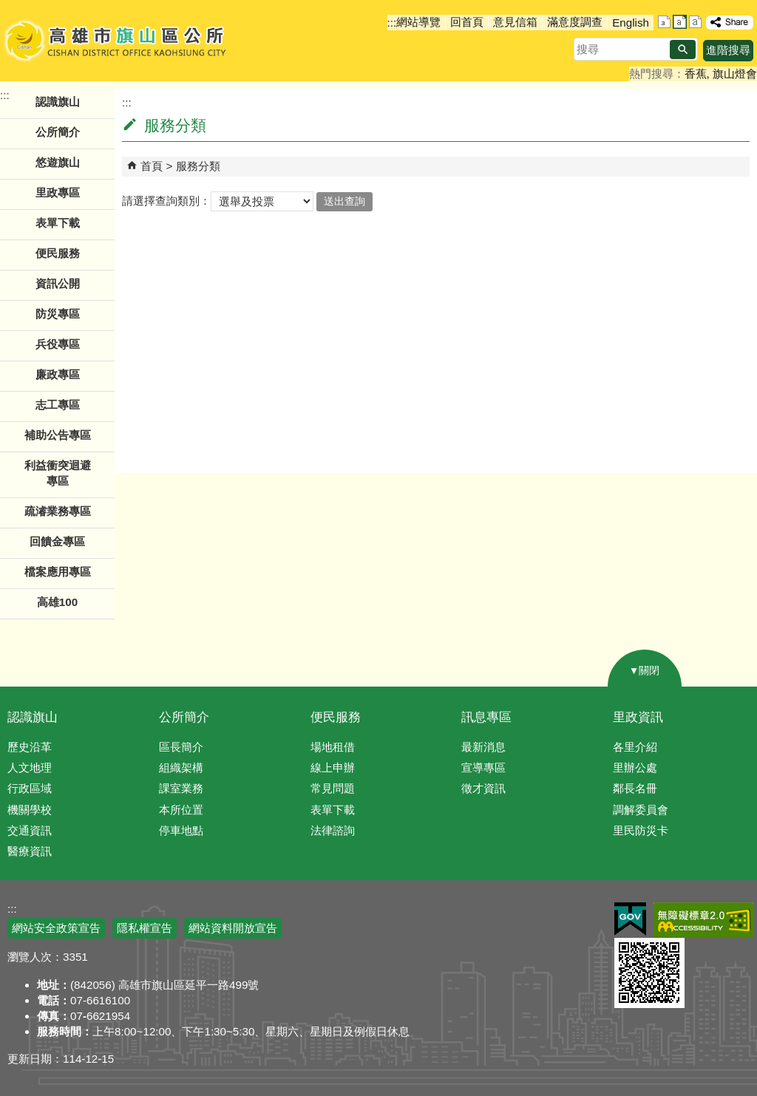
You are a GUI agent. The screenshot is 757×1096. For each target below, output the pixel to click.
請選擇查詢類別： (166, 200)
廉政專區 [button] (57, 374)
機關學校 (29, 809)
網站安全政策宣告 (56, 928)
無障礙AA (703, 920)
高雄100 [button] (57, 602)
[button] (683, 49)
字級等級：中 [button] (680, 22)
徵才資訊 (483, 788)
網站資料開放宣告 (233, 928)
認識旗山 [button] (57, 101)
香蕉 (696, 73)
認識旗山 (32, 717)
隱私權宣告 (144, 928)
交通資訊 (29, 830)
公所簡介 (184, 717)
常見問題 (332, 788)
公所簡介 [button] (57, 132)
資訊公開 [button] (57, 283)
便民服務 (335, 717)
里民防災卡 (640, 830)
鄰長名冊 (635, 788)
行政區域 (29, 788)
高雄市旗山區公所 (116, 40)
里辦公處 (635, 767)
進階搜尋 (728, 50)
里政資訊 (638, 717)
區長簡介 (181, 747)
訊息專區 (486, 717)
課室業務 (181, 788)
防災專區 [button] (57, 313)
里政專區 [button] (57, 192)
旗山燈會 (735, 73)
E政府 (630, 919)
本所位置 (181, 809)
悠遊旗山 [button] (57, 162)
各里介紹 (635, 747)
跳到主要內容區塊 (7, 7)
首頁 (151, 166)
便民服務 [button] (57, 253)
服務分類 (198, 166)
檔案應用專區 (57, 571)
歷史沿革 (29, 747)
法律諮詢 (332, 830)
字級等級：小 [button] (664, 22)
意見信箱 (515, 22)
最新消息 (483, 747)
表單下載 (57, 223)
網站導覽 (418, 22)
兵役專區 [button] (57, 344)
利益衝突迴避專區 (57, 473)
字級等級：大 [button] (695, 22)
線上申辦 (332, 767)
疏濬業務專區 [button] (57, 511)
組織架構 (181, 767)
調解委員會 (640, 809)
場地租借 (332, 747)
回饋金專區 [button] (57, 541)
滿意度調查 (574, 22)
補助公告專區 (57, 435)
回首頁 (466, 22)
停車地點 (181, 830)
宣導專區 (483, 767)
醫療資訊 (29, 851)
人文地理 (29, 767)
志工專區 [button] (57, 404)
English (630, 22)
